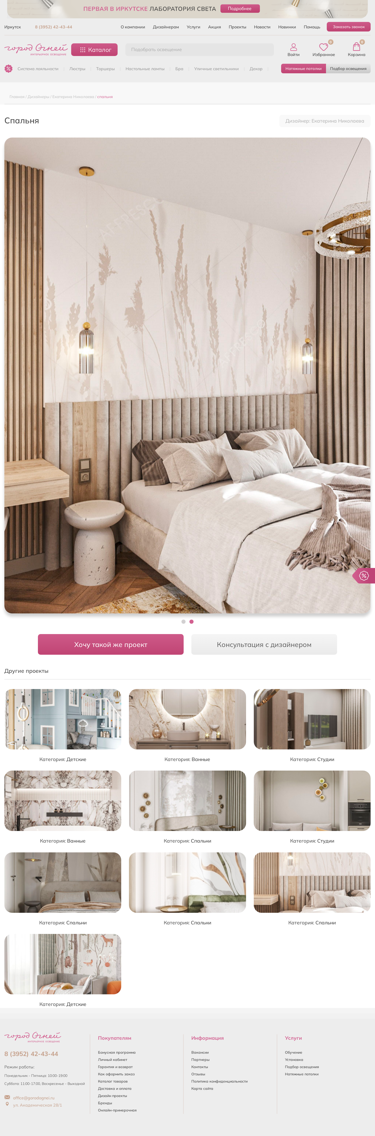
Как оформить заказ (116, 1074)
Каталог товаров (113, 1081)
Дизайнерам (166, 26)
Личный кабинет (112, 1059)
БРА (179, 68)
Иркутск (12, 26)
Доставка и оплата (115, 1088)
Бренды (105, 1103)
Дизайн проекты (112, 1095)
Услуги (193, 26)
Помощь (312, 26)
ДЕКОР (256, 68)
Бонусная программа (117, 1052)
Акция (214, 26)
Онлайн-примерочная (117, 1110)
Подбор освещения (348, 68)
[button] (184, 622)
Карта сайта (202, 1088)
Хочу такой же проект (110, 644)
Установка (294, 1059)
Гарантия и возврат (115, 1067)
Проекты (237, 26)
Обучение (293, 1052)
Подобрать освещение (156, 49)
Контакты (199, 1067)
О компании (133, 26)
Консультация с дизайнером (264, 644)
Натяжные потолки (304, 68)
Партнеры (200, 1059)
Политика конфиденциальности (219, 1081)
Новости (262, 26)
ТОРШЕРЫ (105, 68)
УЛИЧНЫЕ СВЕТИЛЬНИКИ (216, 68)
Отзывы (198, 1074)
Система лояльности (38, 68)
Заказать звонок (349, 26)
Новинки (287, 26)
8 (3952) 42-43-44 (53, 26)
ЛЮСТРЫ (77, 68)
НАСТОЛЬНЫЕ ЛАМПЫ (145, 68)
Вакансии (200, 1052)
